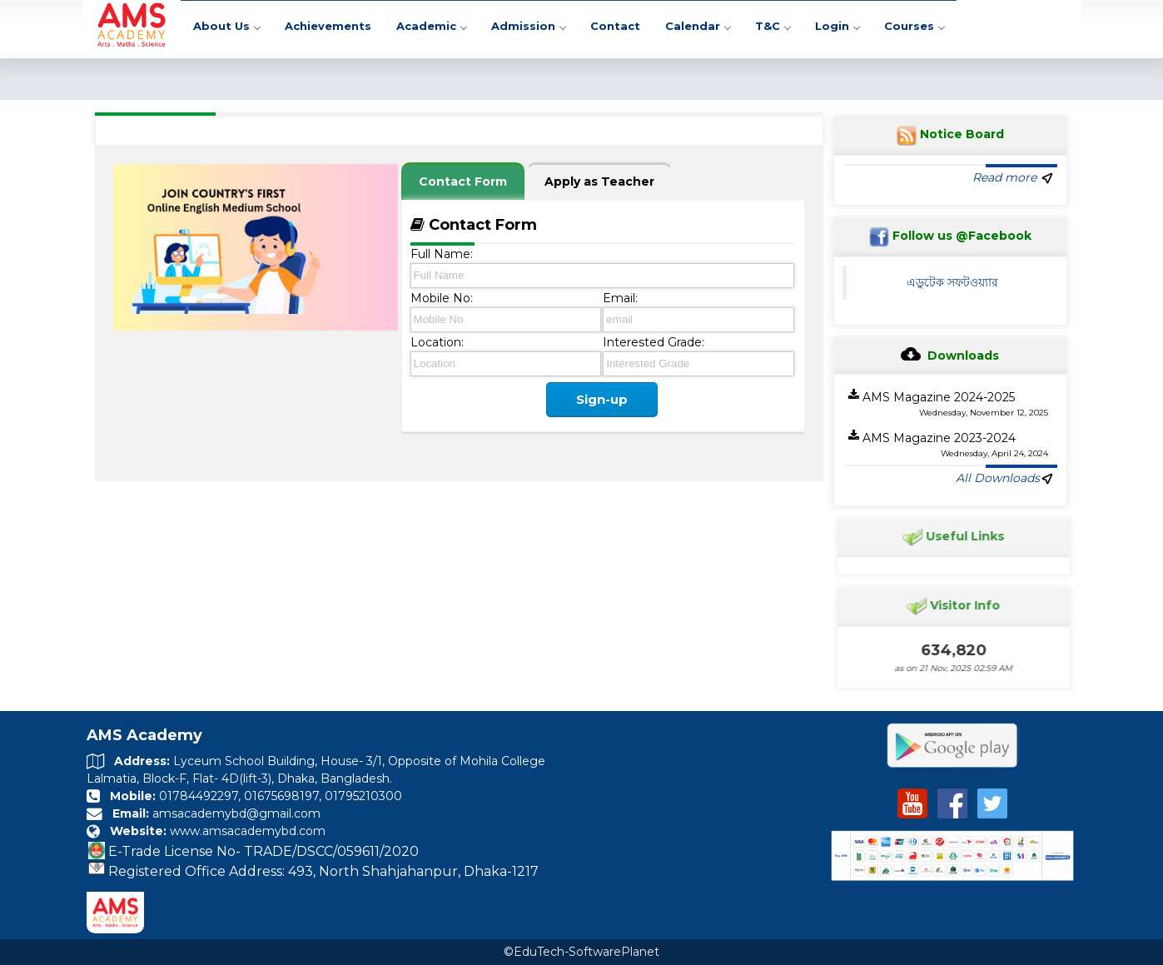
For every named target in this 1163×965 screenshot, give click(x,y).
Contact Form (463, 181)
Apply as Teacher (599, 181)
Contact (615, 28)
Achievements (328, 28)
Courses (914, 28)
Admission (528, 28)
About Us (226, 28)
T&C (772, 28)
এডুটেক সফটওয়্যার (952, 282)
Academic (431, 28)
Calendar (697, 28)
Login (837, 28)
